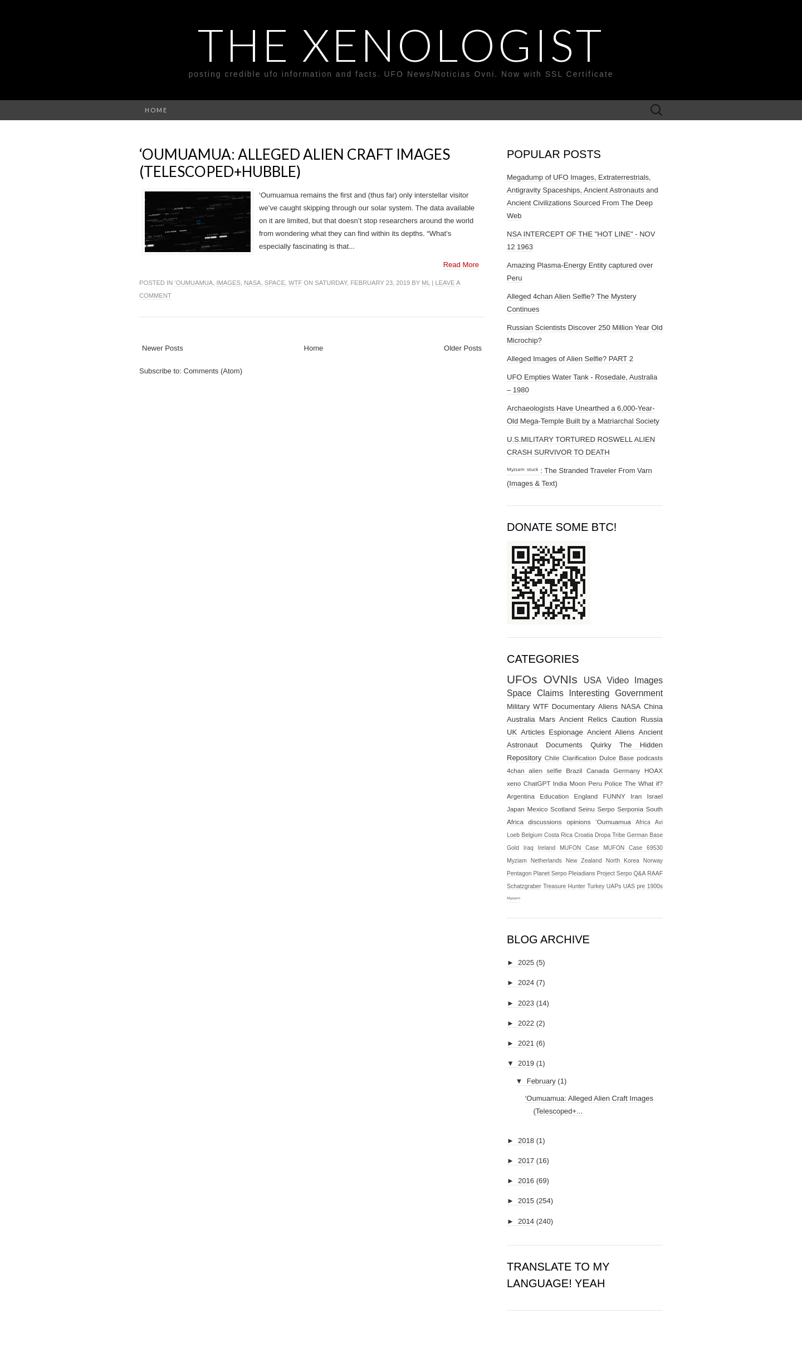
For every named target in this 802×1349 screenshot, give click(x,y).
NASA (252, 282)
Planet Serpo (549, 873)
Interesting (589, 693)
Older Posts (463, 348)
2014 (526, 1221)
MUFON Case (579, 848)
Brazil (574, 770)
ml (426, 282)
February (541, 1081)
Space (275, 282)
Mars (547, 719)
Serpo (605, 809)
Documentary (573, 706)
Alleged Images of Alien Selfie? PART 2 (570, 359)
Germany (626, 770)
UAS (629, 886)
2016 (526, 1180)
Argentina (521, 796)
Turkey (595, 886)
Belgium (531, 835)
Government (639, 693)
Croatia (583, 835)
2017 (526, 1160)
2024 (526, 982)
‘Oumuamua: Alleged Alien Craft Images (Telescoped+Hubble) (294, 162)
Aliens (608, 706)
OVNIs (560, 679)
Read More (461, 264)
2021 (526, 1043)
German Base (645, 835)
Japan (516, 809)
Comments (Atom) (213, 371)
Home (156, 110)
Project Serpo (614, 873)
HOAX (653, 770)
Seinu (586, 809)
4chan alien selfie (534, 770)
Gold (513, 848)
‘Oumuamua (193, 282)
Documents (564, 745)
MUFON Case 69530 (633, 848)
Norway (653, 861)
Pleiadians (582, 873)
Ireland (547, 848)
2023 (526, 1003)
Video (618, 680)
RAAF (655, 873)
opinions (578, 821)
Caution (624, 719)
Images (228, 282)
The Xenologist (401, 44)
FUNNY (614, 796)
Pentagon (519, 873)
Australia (521, 719)
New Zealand (584, 861)
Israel (655, 796)
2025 (526, 962)
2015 (526, 1201)
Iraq (529, 848)
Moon (578, 783)
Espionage (566, 732)
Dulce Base (616, 757)
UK (512, 732)
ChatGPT (537, 783)
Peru (595, 783)
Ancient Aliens (610, 732)
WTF (295, 282)
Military (518, 706)
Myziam (517, 861)
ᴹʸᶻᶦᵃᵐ (513, 899)
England (586, 796)
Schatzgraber (524, 886)
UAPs (614, 886)
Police (613, 783)
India (560, 783)
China (653, 706)
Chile (552, 757)
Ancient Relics (583, 719)
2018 (526, 1140)
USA (593, 680)
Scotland (562, 809)
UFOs (522, 679)
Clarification (579, 757)
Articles (533, 732)
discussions (544, 821)
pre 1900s (650, 886)
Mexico (537, 809)
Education (554, 796)
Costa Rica (558, 835)
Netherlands (546, 861)
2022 (526, 1023)
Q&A (639, 873)
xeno (514, 783)
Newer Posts (162, 348)
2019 (526, 1063)
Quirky (601, 745)
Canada (597, 770)
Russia (651, 719)
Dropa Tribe (610, 835)
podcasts (650, 757)
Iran (636, 796)
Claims (550, 693)
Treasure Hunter (564, 886)
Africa (643, 822)
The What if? (643, 783)
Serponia (630, 809)
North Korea (622, 861)
